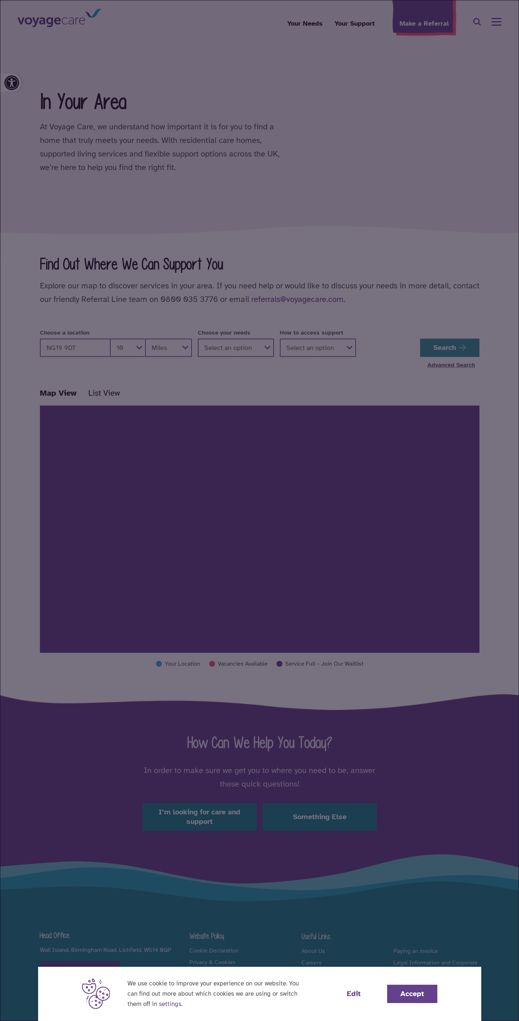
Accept (412, 993)
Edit (354, 993)
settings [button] (170, 1004)
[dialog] (259, 510)
